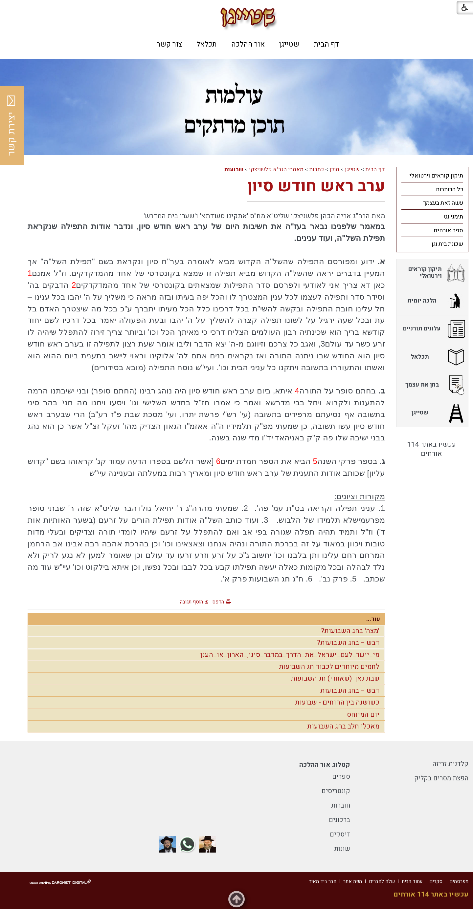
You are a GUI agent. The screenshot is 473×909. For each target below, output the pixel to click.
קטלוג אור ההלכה (324, 765)
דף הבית (326, 44)
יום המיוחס (363, 714)
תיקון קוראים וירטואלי (436, 175)
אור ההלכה (248, 44)
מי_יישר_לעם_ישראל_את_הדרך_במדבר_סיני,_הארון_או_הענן (289, 655)
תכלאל (206, 44)
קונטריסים (336, 791)
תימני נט (453, 216)
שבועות (233, 169)
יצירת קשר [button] (11, 125)
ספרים (341, 776)
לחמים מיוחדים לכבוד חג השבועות (329, 667)
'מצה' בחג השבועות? (350, 631)
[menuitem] (326, 44)
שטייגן (289, 44)
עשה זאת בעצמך (443, 203)
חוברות (340, 805)
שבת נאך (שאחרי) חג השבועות (335, 678)
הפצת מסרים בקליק (441, 778)
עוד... (373, 619)
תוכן (334, 169)
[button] (11, 10)
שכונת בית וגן (447, 244)
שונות (342, 849)
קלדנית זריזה (450, 764)
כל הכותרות (449, 189)
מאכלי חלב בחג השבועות (343, 726)
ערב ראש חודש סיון (316, 186)
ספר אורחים (448, 230)
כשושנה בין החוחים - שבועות (337, 702)
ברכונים (339, 820)
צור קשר (169, 44)
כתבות (316, 169)
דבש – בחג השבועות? (348, 643)
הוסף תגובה (191, 601)
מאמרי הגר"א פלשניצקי (276, 169)
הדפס (218, 601)
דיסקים (340, 834)
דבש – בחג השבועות (349, 691)
